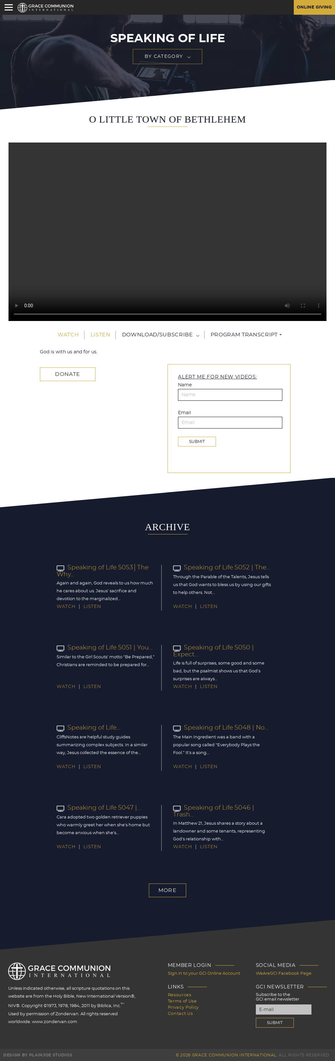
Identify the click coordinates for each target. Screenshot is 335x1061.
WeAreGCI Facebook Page (283, 973)
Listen (101, 334)
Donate (66, 374)
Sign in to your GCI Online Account (204, 973)
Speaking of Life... (88, 728)
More (167, 890)
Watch (68, 334)
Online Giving (313, 7)
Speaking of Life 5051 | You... (103, 648)
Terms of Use (182, 1000)
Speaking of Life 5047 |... (97, 808)
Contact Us (180, 1012)
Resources (179, 994)
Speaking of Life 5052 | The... (219, 568)
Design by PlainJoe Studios (37, 1054)
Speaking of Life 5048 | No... (219, 728)
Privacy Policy (183, 1006)
